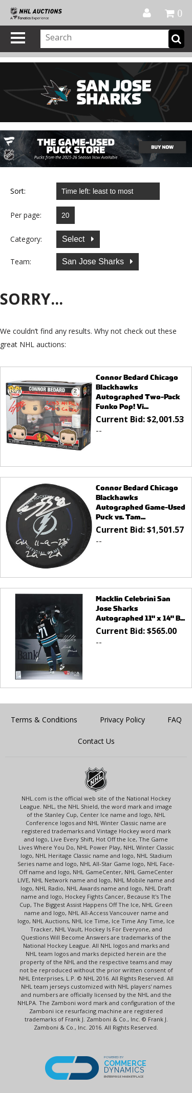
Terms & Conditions (44, 719)
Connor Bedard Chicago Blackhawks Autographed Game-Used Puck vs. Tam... (140, 502)
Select (74, 239)
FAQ (174, 719)
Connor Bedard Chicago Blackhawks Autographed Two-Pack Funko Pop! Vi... (138, 391)
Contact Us (96, 741)
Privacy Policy (122, 719)
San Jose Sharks (94, 261)
